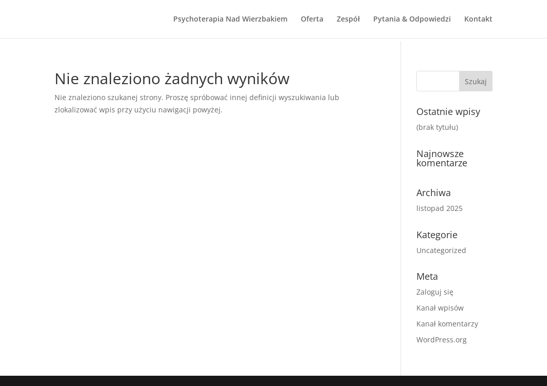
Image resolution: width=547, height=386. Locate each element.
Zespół (348, 19)
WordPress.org (441, 339)
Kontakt (478, 19)
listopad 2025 (439, 208)
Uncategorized (441, 250)
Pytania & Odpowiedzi (412, 19)
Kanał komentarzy (447, 324)
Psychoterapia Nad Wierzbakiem (230, 19)
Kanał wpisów (440, 308)
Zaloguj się (434, 292)
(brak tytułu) (437, 127)
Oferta (312, 19)
